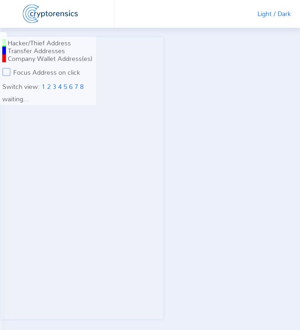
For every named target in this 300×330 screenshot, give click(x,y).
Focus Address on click (41, 72)
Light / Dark (274, 13)
